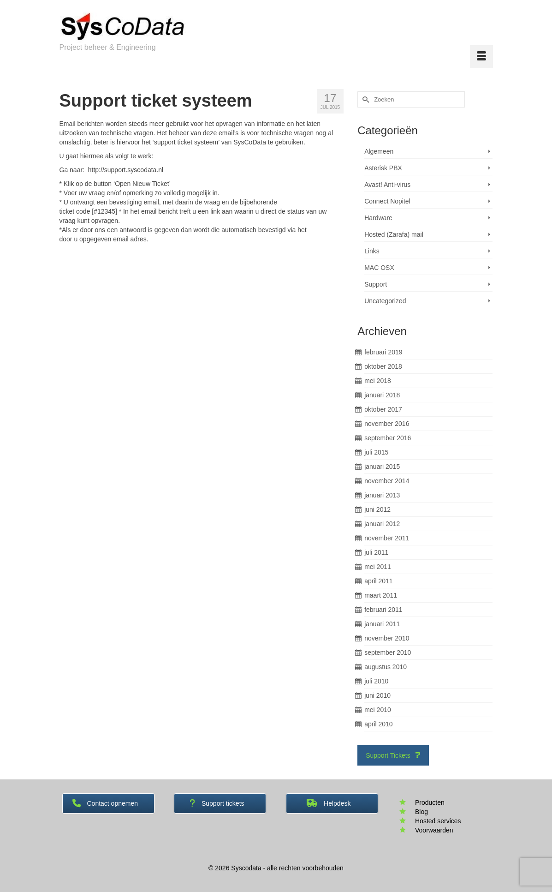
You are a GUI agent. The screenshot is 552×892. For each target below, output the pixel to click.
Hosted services (438, 821)
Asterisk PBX (383, 168)
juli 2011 (376, 552)
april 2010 (378, 724)
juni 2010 (377, 695)
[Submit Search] (364, 99)
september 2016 (387, 438)
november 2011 (386, 538)
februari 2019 (383, 352)
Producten (430, 802)
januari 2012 (382, 523)
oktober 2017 (383, 409)
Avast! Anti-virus (387, 184)
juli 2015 (376, 452)
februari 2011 (383, 609)
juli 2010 (376, 681)
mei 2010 (377, 709)
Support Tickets (393, 755)
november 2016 (386, 423)
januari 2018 (382, 395)
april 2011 (378, 581)
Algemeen (378, 151)
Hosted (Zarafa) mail (393, 234)
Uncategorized (385, 301)
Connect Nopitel (387, 201)
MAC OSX (379, 267)
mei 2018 (377, 380)
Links (372, 251)
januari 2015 (382, 466)
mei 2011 (377, 566)
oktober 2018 (383, 366)
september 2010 (387, 652)
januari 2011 (382, 624)
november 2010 (386, 638)
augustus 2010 (385, 666)
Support (375, 284)
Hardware (378, 218)
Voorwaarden (434, 830)
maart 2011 (380, 595)
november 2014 (386, 481)
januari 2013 (382, 495)
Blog (421, 811)
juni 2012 (377, 509)
